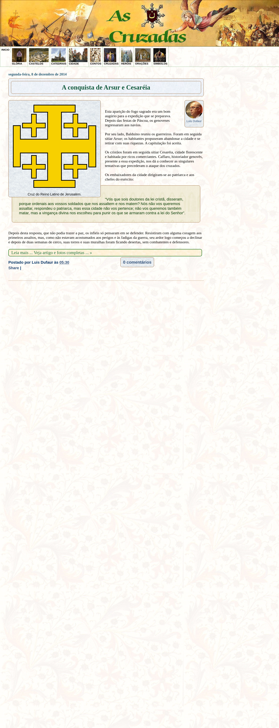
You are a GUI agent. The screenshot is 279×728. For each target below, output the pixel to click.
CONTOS (95, 56)
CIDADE (78, 56)
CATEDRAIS (58, 56)
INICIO (5, 49)
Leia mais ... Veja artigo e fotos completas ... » (51, 252)
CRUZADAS (111, 56)
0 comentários (137, 262)
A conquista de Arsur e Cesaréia (106, 87)
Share (13, 268)
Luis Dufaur (194, 121)
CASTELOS (39, 56)
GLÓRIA (19, 56)
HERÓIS (126, 56)
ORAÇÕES (143, 56)
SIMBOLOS (160, 56)
